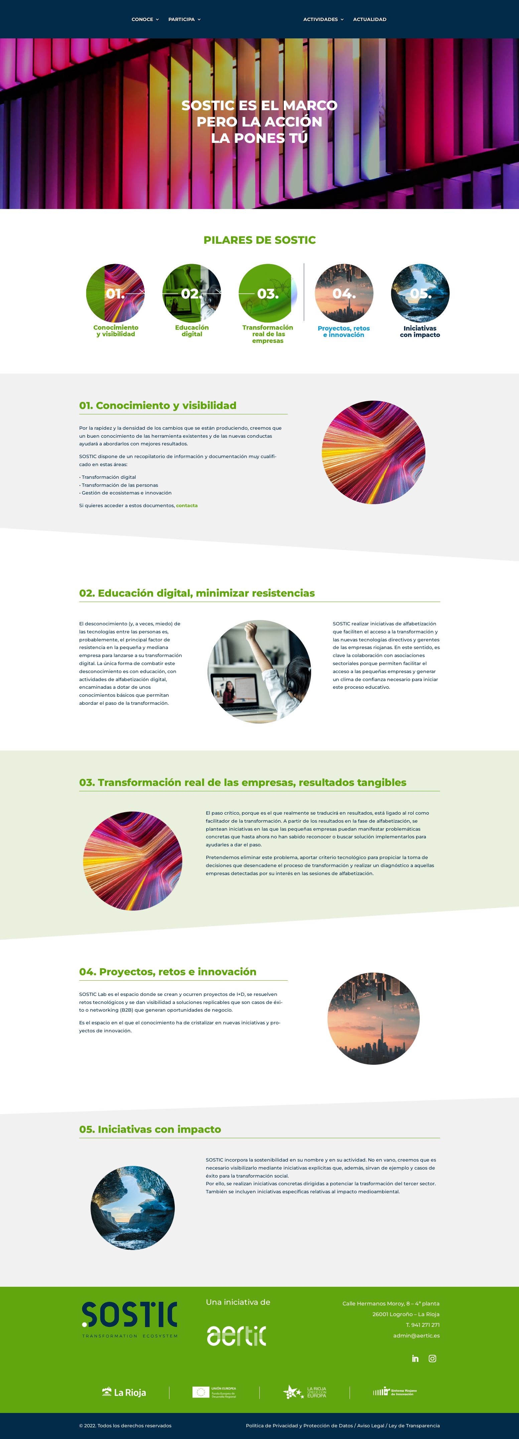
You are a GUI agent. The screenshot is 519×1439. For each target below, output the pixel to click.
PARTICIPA (180, 19)
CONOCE (141, 19)
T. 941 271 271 (423, 1325)
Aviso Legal (370, 1426)
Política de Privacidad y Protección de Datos (299, 1426)
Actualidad (371, 19)
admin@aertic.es (416, 1335)
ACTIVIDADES (321, 19)
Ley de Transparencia (414, 1426)
